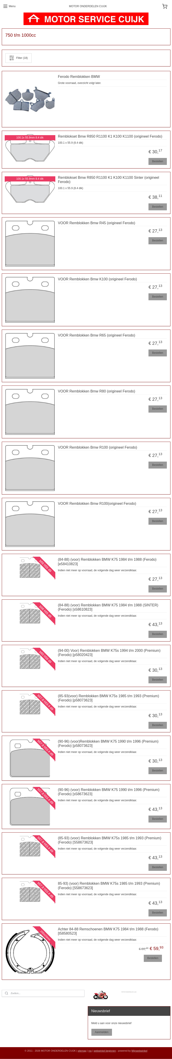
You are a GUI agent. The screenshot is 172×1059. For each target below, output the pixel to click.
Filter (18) (18, 58)
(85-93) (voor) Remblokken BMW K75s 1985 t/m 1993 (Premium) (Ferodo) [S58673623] (109, 840)
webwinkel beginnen (105, 1050)
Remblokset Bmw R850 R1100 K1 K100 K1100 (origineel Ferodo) (110, 136)
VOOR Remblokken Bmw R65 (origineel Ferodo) (96, 335)
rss (90, 1050)
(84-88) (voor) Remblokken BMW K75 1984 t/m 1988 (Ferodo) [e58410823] (107, 562)
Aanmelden (101, 1032)
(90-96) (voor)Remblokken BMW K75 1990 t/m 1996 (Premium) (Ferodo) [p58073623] (108, 743)
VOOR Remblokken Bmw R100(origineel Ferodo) (97, 503)
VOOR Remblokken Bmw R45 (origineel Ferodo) (96, 223)
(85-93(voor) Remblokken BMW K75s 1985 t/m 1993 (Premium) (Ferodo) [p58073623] (108, 698)
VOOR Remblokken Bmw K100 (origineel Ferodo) (97, 279)
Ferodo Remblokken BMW (79, 77)
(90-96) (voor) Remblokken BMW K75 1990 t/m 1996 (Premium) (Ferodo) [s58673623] (109, 792)
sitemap (82, 1050)
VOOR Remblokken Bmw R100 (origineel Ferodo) (97, 447)
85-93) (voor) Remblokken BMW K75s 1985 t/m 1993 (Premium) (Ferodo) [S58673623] (109, 886)
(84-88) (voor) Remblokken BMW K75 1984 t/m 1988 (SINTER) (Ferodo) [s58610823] (108, 607)
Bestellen (157, 161)
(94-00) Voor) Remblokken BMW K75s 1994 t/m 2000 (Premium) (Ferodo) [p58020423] (109, 653)
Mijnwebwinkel (139, 1050)
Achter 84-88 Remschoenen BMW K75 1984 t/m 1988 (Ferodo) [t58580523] (108, 931)
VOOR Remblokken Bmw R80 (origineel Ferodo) (96, 391)
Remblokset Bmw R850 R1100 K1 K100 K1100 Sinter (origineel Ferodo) (108, 180)
